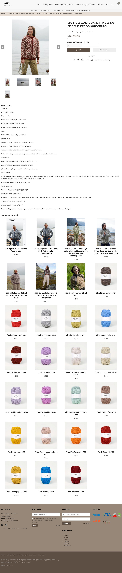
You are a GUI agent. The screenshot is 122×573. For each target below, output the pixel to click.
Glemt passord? (86, 523)
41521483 (8, 516)
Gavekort (66, 543)
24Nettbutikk (10, 565)
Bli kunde (66, 537)
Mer (107, 4)
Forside (66, 535)
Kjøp (79, 50)
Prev (2, 47)
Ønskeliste (104, 50)
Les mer (58, 525)
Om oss (66, 539)
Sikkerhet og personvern (28, 555)
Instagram (66, 541)
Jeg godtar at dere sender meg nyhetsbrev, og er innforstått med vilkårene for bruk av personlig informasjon (44, 520)
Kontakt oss (67, 545)
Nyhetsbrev (41, 555)
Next (58, 47)
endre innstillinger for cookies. (24, 562)
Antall (86, 42)
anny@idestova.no (10, 518)
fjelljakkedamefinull (74, 42)
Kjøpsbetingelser (12, 555)
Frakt (3, 555)
